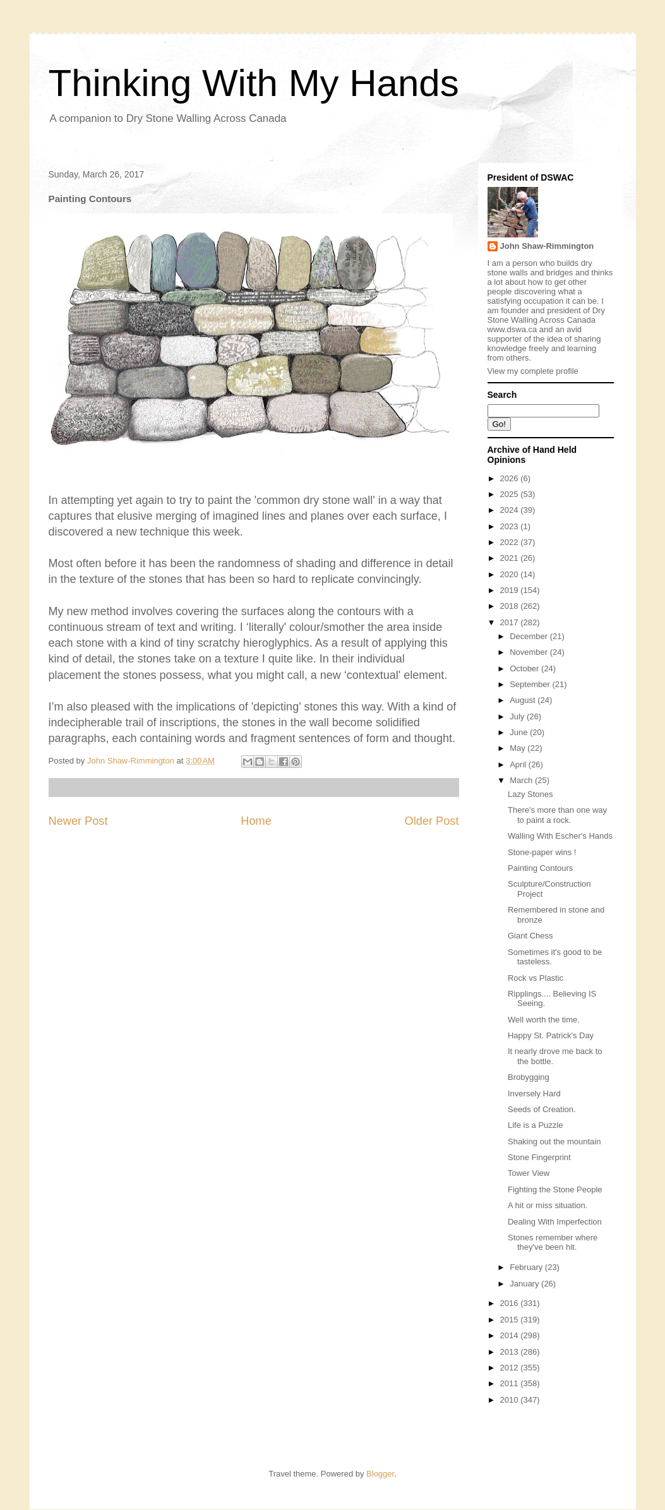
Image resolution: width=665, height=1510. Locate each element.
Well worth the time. (544, 1019)
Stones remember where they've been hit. (552, 1242)
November (530, 652)
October (525, 668)
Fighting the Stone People (555, 1189)
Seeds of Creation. (542, 1109)
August (523, 700)
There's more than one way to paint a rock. (557, 815)
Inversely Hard (534, 1093)
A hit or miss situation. (547, 1205)
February (527, 1267)
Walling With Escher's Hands (560, 836)
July (518, 716)
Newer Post (78, 821)
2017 (510, 622)
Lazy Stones (530, 794)
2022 (510, 542)
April (519, 764)
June (520, 732)
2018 (510, 606)
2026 (510, 478)
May (518, 748)
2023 (510, 526)
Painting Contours (540, 868)
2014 (510, 1335)
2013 (510, 1352)
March (522, 780)
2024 (510, 510)
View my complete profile (533, 371)
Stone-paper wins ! (542, 852)
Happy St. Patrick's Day (551, 1035)
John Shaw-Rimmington (547, 246)
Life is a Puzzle (535, 1125)
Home (256, 821)
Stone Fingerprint (539, 1157)
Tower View (528, 1173)
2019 (510, 590)
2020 (510, 574)
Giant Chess (530, 935)
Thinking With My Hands (254, 83)
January (525, 1283)
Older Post (432, 821)
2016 (510, 1303)
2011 (510, 1383)
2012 (510, 1367)
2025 (510, 494)
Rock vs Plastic (535, 978)
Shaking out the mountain (554, 1141)
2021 (510, 558)
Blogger (380, 1473)
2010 (510, 1400)
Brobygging (528, 1077)
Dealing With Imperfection (555, 1221)
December (530, 636)
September (531, 684)
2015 (510, 1319)
